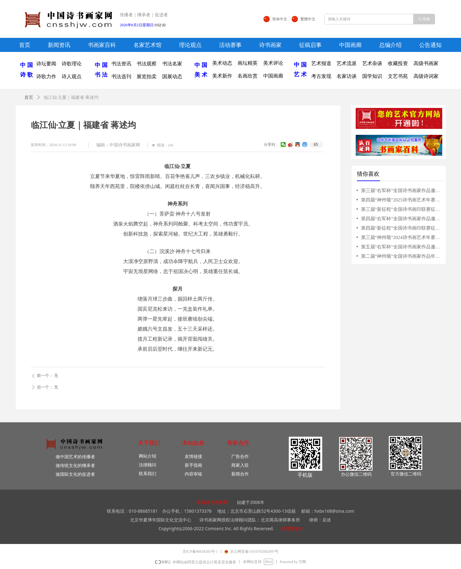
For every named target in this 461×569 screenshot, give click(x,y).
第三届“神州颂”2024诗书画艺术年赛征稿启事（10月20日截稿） (401, 237)
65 (316, 144)
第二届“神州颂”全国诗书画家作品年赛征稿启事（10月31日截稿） (401, 256)
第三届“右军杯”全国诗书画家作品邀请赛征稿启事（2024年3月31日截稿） (401, 190)
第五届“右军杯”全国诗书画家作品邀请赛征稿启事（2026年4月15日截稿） (401, 246)
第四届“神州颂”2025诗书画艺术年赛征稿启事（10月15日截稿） (401, 199)
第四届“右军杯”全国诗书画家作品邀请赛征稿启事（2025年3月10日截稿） (401, 218)
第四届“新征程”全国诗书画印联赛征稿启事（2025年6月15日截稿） (401, 228)
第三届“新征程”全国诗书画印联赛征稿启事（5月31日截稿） (401, 209)
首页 (28, 97)
